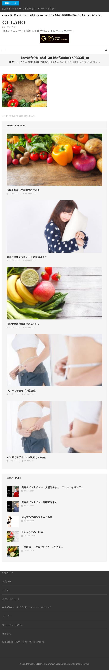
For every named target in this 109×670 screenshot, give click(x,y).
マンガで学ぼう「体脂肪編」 (22, 390)
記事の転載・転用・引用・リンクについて (23, 642)
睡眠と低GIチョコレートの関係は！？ (27, 257)
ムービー (6, 616)
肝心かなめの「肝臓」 (33, 532)
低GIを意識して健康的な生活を (42, 62)
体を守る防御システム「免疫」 (38, 517)
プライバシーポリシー (13, 625)
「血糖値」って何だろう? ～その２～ (42, 547)
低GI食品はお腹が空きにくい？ (23, 323)
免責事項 (6, 634)
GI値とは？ (7, 572)
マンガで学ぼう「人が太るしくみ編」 (27, 457)
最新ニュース (10, 3)
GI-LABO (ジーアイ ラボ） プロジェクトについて (26, 607)
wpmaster (30, 194)
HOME (12, 62)
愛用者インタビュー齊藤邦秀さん (39, 502)
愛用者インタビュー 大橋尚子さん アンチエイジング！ (29, 8)
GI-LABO (13, 22)
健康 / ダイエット (11, 599)
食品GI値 (6, 581)
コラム (21, 62)
